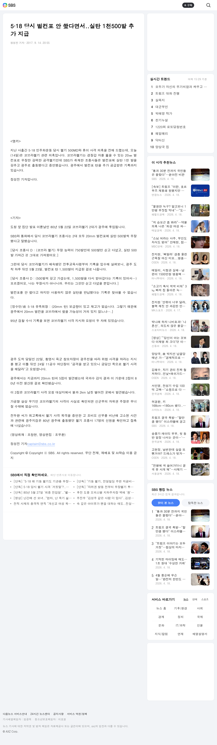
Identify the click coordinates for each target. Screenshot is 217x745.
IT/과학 (180, 625)
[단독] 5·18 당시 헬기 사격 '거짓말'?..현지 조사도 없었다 (43, 487)
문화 (161, 625)
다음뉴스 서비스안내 (15, 714)
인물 (200, 625)
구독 (188, 5)
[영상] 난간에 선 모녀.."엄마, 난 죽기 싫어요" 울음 (43, 498)
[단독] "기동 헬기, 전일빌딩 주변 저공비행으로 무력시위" (106, 481)
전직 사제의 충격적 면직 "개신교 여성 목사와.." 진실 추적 (43, 503)
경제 (161, 617)
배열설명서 (199, 634)
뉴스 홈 (161, 608)
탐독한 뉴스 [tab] (195, 503)
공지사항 (58, 714)
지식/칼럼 (161, 634)
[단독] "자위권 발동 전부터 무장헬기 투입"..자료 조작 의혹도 (106, 487)
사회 (200, 608)
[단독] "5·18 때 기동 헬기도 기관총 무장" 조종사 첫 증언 (43, 481)
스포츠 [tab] (204, 599)
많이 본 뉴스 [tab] (166, 503)
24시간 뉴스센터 (40, 714)
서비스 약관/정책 (77, 714)
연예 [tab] (194, 599)
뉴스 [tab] (185, 599)
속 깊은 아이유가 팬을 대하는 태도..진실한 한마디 (106, 503)
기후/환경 (180, 608)
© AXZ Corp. (10, 731)
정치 (181, 617)
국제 (200, 617)
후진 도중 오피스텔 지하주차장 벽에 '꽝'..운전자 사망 (106, 492)
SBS (11, 5)
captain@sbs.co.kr (41, 443)
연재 (181, 634)
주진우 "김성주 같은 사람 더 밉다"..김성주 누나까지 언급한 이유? (106, 498)
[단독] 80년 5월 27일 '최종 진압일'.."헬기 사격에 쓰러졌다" (43, 492)
